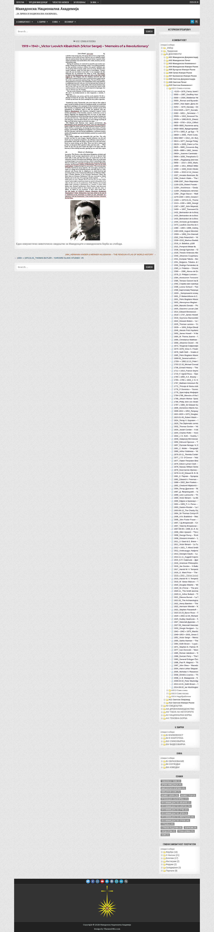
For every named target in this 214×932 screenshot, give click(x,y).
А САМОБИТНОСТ (23, 21)
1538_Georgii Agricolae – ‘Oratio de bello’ (192, 250)
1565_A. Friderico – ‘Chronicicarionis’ (190, 268)
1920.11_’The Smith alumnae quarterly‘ (191, 591)
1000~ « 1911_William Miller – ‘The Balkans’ (193, 166)
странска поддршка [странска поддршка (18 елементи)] (171, 827)
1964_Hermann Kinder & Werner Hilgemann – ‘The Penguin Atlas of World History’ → (110, 254)
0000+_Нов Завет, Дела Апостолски (190, 104)
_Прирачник (172, 51)
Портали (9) (171, 870)
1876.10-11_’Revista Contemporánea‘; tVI (192, 454)
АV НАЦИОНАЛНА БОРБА (179, 715)
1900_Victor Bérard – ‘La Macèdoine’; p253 (192, 498)
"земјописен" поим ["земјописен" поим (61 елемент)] (170, 781)
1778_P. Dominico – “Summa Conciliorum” (192, 389)
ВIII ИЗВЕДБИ (173, 767)
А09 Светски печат (178, 82)
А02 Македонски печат (179, 60)
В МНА (55, 21)
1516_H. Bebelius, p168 (184, 243)
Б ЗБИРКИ (41, 21)
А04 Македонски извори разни (183, 67)
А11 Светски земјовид (179, 699)
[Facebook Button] (93, 881)
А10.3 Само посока (179, 693)
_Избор (169, 48)
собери (171, 45)
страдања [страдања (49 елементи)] (167, 824)
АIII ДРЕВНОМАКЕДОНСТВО (180, 709)
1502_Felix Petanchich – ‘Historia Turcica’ (192, 237)
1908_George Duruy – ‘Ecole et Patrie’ (190, 535)
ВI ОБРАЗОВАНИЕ (175, 761)
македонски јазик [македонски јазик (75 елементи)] (170, 791)
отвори (164, 45)
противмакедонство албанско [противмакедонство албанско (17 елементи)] (176, 802)
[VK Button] (112, 881)
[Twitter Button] (88, 881)
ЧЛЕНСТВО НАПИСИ (60, 2)
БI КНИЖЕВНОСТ (174, 735)
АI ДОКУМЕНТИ (173, 54)
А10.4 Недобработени (181, 696)
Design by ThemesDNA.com (107, 929)
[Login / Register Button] (192, 21)
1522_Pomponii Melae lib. (185, 246)
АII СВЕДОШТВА (174, 706)
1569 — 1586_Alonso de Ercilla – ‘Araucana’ (193, 271)
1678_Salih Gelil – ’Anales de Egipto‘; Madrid (193, 352)
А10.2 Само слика (179, 690)
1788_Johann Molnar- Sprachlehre (189, 399)
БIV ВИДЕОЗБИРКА (175, 744)
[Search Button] (196, 21)
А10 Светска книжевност (180, 85)
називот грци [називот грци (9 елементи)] (188, 795)
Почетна (20, 2)
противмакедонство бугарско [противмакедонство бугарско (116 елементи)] (176, 806)
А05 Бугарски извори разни (182, 69)
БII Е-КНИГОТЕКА (174, 738)
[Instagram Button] (97, 881)
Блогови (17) (172, 858)
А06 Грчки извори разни (180, 73)
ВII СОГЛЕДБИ (173, 764)
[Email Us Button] (116, 881)
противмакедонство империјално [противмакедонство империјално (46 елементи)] (177, 816)
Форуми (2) (171, 864)
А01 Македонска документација (184, 57)
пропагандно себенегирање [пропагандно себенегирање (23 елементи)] (174, 799)
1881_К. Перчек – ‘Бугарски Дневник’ (190, 476)
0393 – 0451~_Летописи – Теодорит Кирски (193, 113)
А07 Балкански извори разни (183, 76)
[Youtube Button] (102, 881)
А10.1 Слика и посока (85, 41)
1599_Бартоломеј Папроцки (186, 290)
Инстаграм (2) (172, 861)
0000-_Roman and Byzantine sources (190, 101)
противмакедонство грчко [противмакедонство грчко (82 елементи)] (174, 809)
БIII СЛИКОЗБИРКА (175, 741)
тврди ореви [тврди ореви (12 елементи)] (168, 831)
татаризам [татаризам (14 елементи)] (190, 827)
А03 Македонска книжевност (182, 63)
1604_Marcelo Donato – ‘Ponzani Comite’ (192, 305)
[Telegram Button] (107, 881)
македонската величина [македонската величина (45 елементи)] (173, 788)
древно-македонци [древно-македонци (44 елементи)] (171, 784)
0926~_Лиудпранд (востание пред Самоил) (193, 160)
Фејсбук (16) (172, 852)
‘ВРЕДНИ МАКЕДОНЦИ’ (38, 2)
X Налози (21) (172, 855)
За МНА (93, 2)
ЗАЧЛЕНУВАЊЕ (79, 2)
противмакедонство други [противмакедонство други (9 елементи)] (174, 813)
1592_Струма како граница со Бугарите (191, 284)
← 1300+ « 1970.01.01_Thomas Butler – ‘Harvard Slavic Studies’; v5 (49, 258)
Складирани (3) (173, 867)
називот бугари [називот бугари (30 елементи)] (169, 795)
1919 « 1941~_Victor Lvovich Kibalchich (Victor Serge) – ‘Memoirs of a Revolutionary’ (85, 46)
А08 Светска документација (182, 79)
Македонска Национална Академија (47, 9)
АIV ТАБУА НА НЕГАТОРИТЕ (180, 712)
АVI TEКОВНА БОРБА (176, 718)
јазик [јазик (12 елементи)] (165, 834)
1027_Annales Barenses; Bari (187, 175)
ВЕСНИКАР (69, 21)
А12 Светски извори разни (181, 703)
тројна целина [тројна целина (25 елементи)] (186, 831)
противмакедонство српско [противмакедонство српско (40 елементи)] (175, 820)
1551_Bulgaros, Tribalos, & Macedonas (191, 262)
